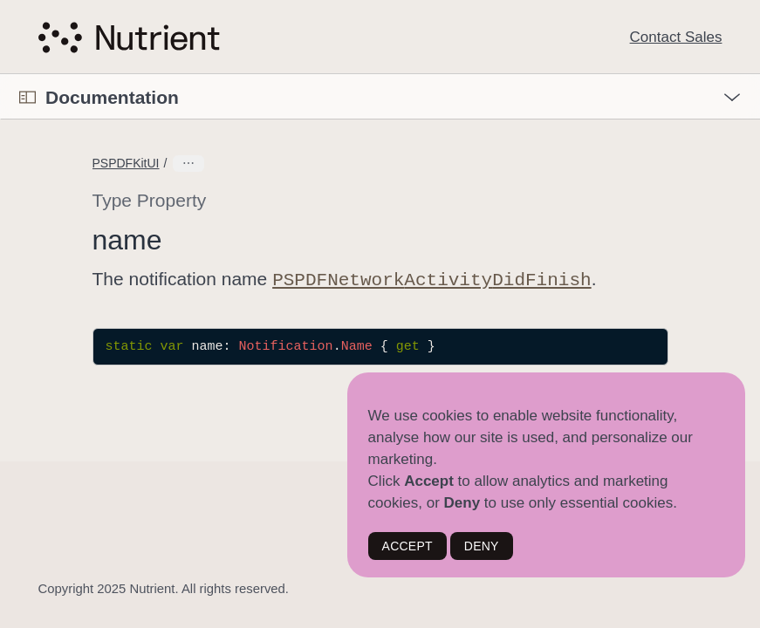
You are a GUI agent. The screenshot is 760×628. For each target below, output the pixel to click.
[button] (0, 74)
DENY (481, 546)
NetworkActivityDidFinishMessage (265, 163)
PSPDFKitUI (126, 163)
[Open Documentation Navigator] (27, 97)
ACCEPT (407, 546)
